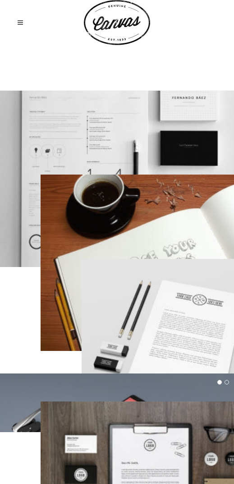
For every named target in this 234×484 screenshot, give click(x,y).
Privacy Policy (139, 460)
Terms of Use (93, 460)
